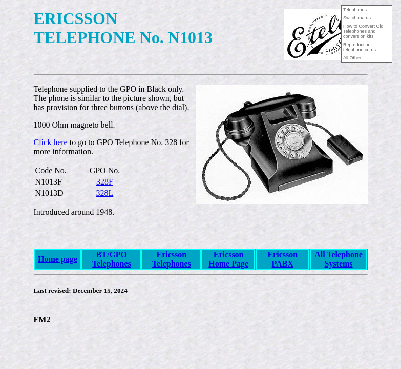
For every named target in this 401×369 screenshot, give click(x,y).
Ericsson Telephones (171, 259)
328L (105, 193)
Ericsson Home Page (228, 259)
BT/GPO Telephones (111, 259)
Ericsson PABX (282, 259)
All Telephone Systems (338, 259)
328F (104, 181)
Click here (51, 142)
